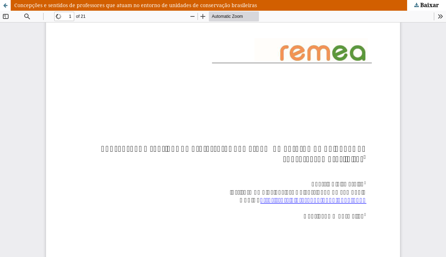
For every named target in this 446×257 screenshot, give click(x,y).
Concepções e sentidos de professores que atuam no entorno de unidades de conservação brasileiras (135, 5)
